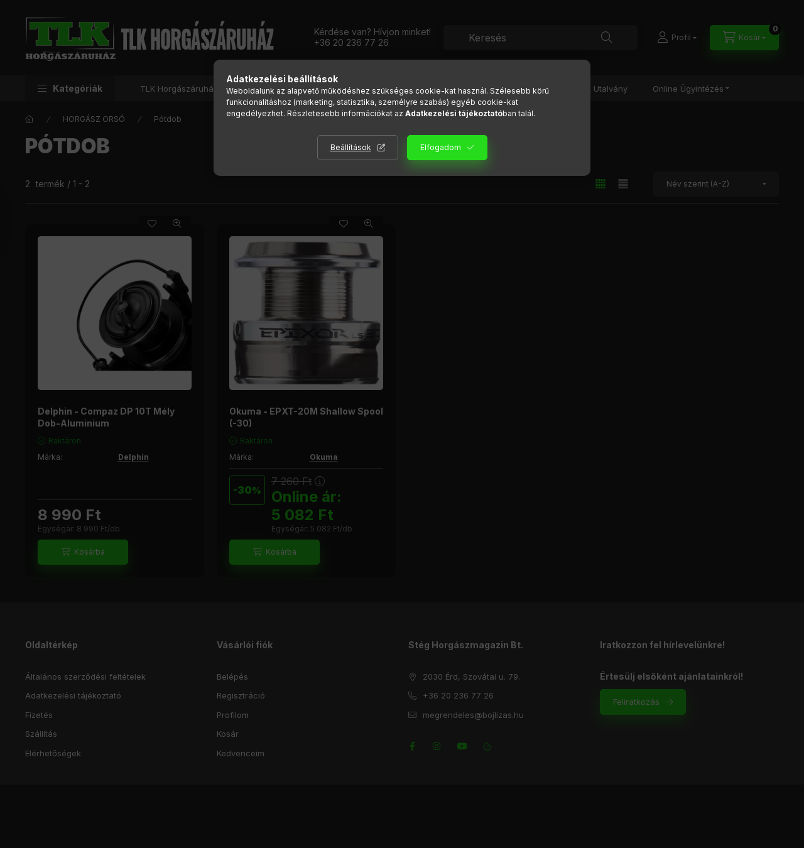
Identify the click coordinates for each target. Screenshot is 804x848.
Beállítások (350, 147)
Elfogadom (440, 147)
